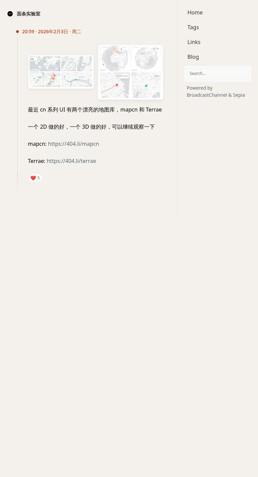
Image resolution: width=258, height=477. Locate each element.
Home (195, 12)
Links (194, 42)
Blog (193, 56)
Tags (193, 27)
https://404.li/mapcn (73, 143)
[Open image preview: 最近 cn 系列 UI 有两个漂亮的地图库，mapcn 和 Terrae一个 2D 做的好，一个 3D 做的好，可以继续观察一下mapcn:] (62, 72)
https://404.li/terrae (71, 161)
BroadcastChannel (207, 95)
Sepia (239, 95)
